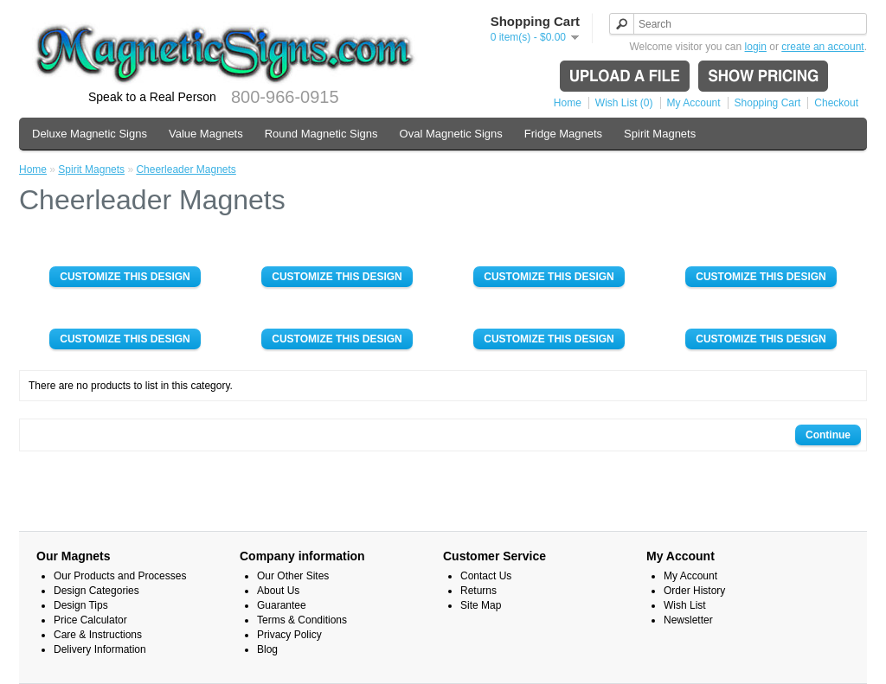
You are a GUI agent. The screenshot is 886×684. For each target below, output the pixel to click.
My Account (694, 103)
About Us (278, 591)
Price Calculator (90, 620)
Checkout (836, 103)
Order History (694, 591)
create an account (822, 47)
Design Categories (96, 591)
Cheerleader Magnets (185, 169)
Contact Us (485, 576)
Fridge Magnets (563, 133)
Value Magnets (206, 133)
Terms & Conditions (302, 620)
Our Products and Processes (120, 576)
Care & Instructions (98, 635)
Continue (828, 435)
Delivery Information (100, 649)
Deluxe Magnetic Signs (89, 133)
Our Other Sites (293, 576)
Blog (267, 649)
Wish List (685, 605)
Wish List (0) (624, 103)
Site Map (480, 605)
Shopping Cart (768, 103)
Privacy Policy (289, 635)
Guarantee (281, 605)
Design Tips (81, 605)
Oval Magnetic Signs (451, 133)
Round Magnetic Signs (321, 133)
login (756, 47)
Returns (478, 591)
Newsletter (688, 620)
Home (567, 103)
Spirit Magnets (660, 133)
